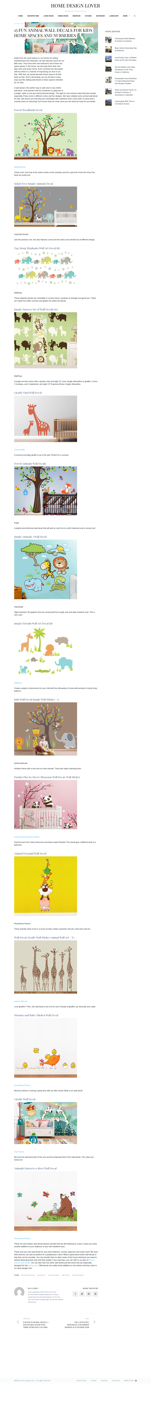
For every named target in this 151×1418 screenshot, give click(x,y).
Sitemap (104, 1380)
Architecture (33, 16)
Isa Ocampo (33, 1288)
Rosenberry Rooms (22, 1085)
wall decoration (78, 1275)
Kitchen (88, 16)
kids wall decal (53, 1275)
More (125, 16)
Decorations (19, 23)
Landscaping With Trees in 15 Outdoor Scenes (125, 102)
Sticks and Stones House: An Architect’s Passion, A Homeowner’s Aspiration (125, 92)
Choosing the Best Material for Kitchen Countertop (125, 40)
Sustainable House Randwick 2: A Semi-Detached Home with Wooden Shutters (126, 81)
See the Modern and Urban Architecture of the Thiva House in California (125, 69)
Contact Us (116, 1380)
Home (20, 16)
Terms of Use (81, 1380)
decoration (41, 1275)
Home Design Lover (75, 5)
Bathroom (100, 16)
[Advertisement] (84, 71)
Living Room (48, 16)
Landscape (113, 16)
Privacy (93, 1380)
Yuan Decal (19, 1152)
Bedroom (76, 16)
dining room (33, 1265)
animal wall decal (28, 1275)
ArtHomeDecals (20, 1001)
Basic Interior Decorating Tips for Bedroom (126, 49)
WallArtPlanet (19, 167)
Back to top (128, 1380)
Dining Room (63, 16)
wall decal (65, 1275)
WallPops (18, 683)
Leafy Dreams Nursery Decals (26, 837)
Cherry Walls (19, 450)
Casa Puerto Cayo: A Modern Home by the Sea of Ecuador (126, 59)
